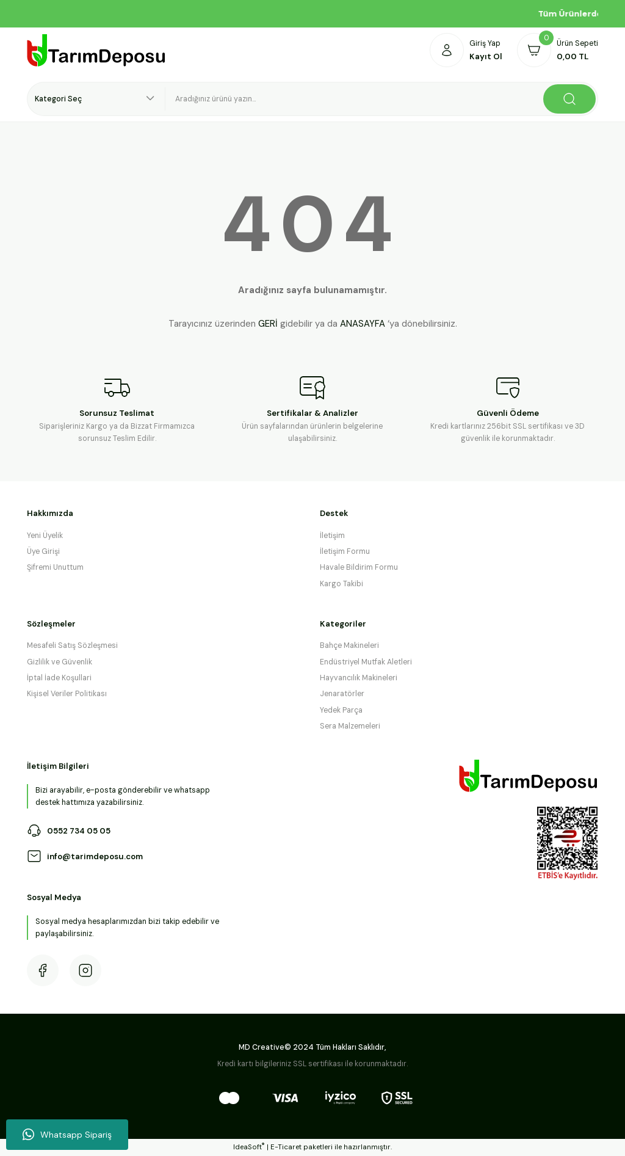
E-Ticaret (286, 1147)
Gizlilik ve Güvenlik (59, 662)
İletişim (332, 535)
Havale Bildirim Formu (359, 567)
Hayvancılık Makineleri (358, 678)
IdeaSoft (248, 1147)
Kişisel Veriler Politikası (67, 694)
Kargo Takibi (341, 584)
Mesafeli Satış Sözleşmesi (72, 645)
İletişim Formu (345, 551)
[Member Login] (466, 50)
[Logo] (96, 50)
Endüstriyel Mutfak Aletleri (366, 662)
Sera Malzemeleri (350, 726)
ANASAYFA (362, 324)
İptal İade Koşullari (59, 678)
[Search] (381, 99)
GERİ (268, 324)
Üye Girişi (43, 551)
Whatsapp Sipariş (67, 1134)
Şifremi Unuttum (55, 567)
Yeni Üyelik (45, 535)
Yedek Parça (341, 710)
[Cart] (557, 50)
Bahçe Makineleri (349, 645)
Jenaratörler (342, 694)
